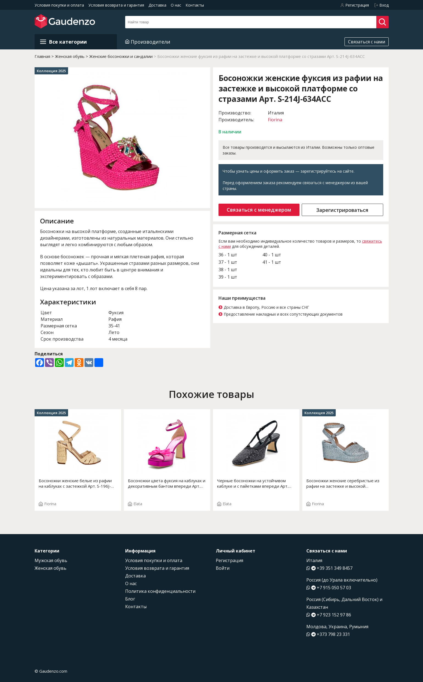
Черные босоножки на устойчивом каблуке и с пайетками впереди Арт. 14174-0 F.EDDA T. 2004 (252, 483)
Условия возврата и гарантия (116, 5)
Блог (130, 599)
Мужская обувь (51, 560)
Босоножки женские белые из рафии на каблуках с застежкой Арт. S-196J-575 (75, 483)
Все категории (63, 41)
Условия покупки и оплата (59, 5)
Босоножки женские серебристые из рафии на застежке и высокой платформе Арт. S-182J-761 (342, 483)
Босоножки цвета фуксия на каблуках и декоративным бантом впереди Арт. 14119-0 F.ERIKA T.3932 (166, 483)
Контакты (195, 5)
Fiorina (275, 120)
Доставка (157, 5)
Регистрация (229, 560)
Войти (222, 568)
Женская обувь (50, 568)
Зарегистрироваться (342, 210)
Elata (135, 503)
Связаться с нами (366, 42)
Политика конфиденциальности (160, 591)
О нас (176, 5)
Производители (147, 41)
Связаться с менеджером (259, 209)
